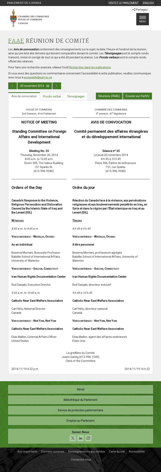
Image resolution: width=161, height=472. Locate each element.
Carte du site (117, 451)
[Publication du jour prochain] (56, 85)
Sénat (80, 389)
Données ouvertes (52, 451)
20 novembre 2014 (34, 85)
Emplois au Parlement (80, 420)
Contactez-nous (81, 459)
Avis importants (27, 451)
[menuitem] (123, 3)
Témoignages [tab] (75, 96)
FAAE (16, 41)
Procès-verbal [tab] (52, 96)
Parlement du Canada (24, 2)
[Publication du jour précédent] (12, 85)
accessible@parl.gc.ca (38, 77)
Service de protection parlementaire (80, 410)
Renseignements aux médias (86, 451)
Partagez (140, 9)
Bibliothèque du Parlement (80, 399)
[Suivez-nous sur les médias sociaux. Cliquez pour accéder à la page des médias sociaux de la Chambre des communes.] (80, 436)
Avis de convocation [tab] (24, 96)
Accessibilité (137, 451)
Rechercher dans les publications (90, 67)
